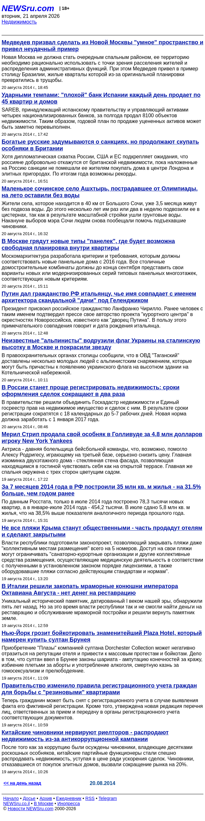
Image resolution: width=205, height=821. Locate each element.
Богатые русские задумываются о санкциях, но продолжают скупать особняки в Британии (100, 145)
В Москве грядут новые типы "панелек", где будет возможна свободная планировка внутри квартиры (88, 244)
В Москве (43, 803)
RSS (90, 798)
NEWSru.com (28, 8)
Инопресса (68, 803)
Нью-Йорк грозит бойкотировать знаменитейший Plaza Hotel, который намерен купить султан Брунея (102, 636)
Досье (29, 798)
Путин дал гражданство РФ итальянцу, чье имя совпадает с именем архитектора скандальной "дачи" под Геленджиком (99, 297)
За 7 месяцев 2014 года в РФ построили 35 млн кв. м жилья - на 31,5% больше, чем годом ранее (101, 490)
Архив (46, 798)
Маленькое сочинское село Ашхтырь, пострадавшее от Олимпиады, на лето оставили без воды (100, 191)
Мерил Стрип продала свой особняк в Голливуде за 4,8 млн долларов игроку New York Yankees (102, 437)
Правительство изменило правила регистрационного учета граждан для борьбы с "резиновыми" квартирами (99, 688)
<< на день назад (22, 783)
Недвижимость (19, 22)
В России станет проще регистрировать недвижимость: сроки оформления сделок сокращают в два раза (90, 390)
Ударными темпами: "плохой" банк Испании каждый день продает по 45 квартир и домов (101, 98)
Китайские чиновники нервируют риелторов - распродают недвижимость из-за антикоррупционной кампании (85, 735)
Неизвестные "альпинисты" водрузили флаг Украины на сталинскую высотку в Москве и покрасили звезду (101, 343)
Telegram (108, 798)
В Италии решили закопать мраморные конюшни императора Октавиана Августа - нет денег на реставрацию (90, 589)
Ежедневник (68, 798)
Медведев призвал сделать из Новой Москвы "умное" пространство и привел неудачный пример (102, 45)
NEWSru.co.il (16, 803)
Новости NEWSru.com (30, 808)
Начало (11, 798)
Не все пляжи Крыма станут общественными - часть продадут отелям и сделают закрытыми (102, 531)
